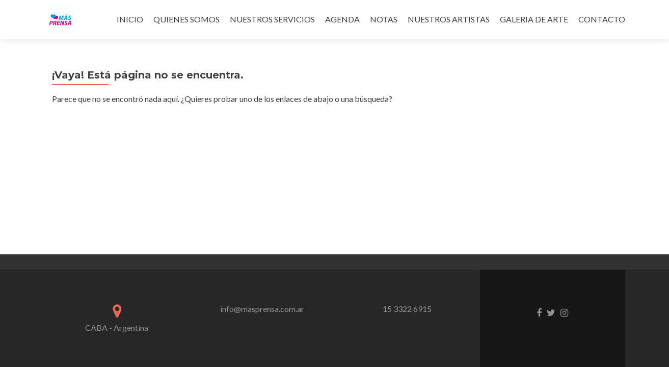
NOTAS (383, 19)
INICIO (130, 19)
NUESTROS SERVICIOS (272, 19)
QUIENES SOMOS (186, 19)
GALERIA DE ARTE (534, 19)
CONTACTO (601, 19)
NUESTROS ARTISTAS (449, 19)
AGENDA (342, 19)
